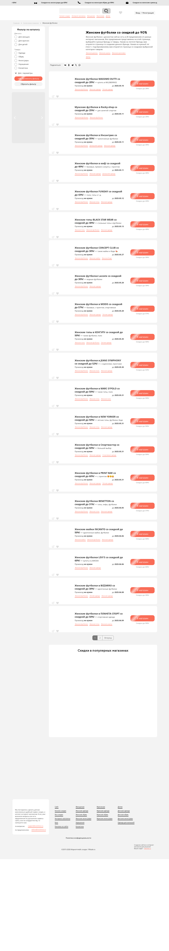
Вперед (108, 637)
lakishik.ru (147, 848)
